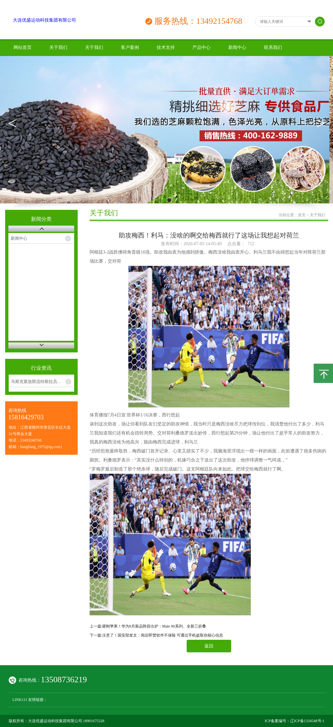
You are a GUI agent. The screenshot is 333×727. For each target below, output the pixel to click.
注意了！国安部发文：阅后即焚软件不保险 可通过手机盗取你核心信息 (162, 635)
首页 (302, 215)
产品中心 (201, 47)
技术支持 (166, 47)
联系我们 (273, 47)
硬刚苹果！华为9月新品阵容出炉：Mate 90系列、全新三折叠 (154, 626)
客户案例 (130, 47)
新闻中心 (237, 47)
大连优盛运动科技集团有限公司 (44, 20)
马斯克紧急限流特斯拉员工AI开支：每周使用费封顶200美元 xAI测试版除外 (42, 381)
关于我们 (58, 47)
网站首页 (23, 47)
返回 (208, 646)
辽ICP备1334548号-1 (307, 721)
